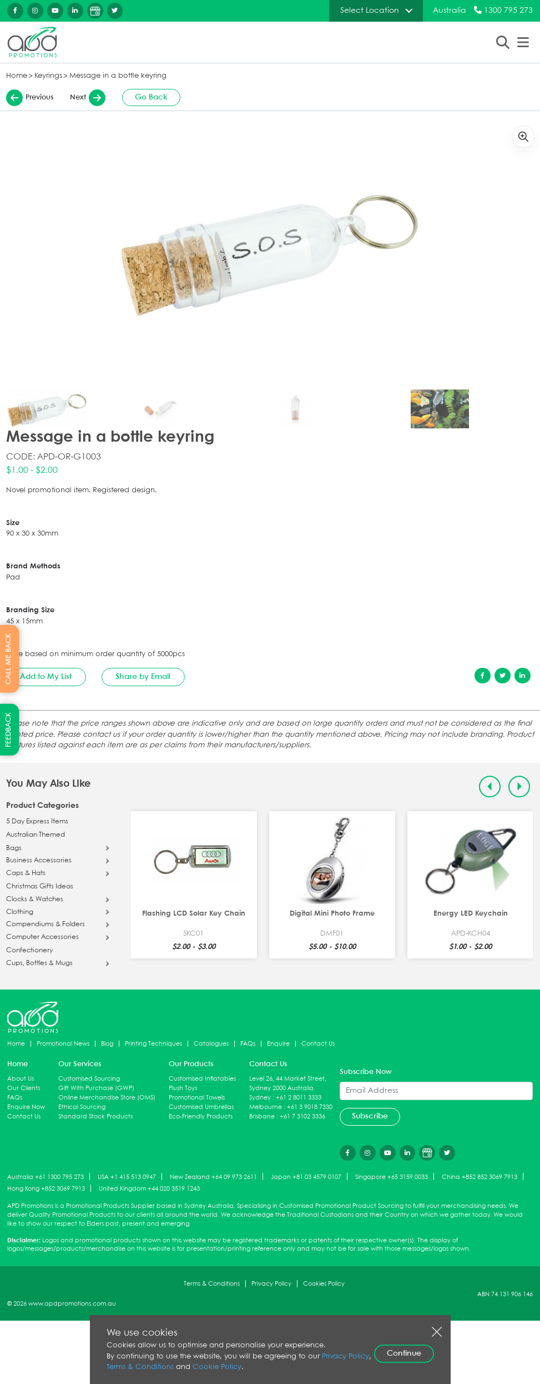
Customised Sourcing (89, 1079)
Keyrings (48, 75)
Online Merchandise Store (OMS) (106, 1098)
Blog (107, 1044)
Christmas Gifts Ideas (39, 886)
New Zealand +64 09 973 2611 (213, 1177)
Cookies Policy (324, 1284)
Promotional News (63, 1044)
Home (16, 75)
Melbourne (265, 1107)
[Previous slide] (490, 786)
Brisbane (262, 1116)
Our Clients (23, 1088)
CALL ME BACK (8, 658)
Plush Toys (183, 1088)
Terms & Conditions (212, 1284)
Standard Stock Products (95, 1116)
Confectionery (29, 950)
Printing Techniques (153, 1044)
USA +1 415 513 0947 (127, 1177)
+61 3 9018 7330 (309, 1107)
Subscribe (370, 1116)
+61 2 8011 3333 (298, 1098)
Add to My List (46, 677)
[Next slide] (519, 786)
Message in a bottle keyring (117, 75)
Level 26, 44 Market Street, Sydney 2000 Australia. (287, 1083)
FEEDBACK (8, 729)
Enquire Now (26, 1107)
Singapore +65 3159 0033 (391, 1177)
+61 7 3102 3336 (302, 1116)
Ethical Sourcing (81, 1107)
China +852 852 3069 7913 (479, 1177)
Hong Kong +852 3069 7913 (46, 1189)
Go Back (151, 97)
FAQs (247, 1044)
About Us (20, 1079)
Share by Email (142, 677)
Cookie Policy (217, 1367)
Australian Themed (35, 835)
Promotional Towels (197, 1098)
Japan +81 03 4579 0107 (306, 1177)
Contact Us (318, 1044)
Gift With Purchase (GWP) (96, 1088)
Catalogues (211, 1044)
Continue (404, 1353)
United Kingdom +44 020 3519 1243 (149, 1189)
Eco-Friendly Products (201, 1116)
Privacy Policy (271, 1284)
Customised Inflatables (202, 1079)
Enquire (278, 1044)
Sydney (260, 1098)
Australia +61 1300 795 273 (45, 1177)
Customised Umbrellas (201, 1107)
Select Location (369, 10)
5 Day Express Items (37, 821)
